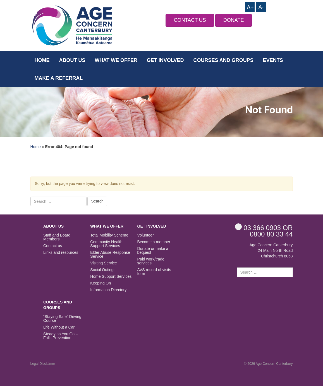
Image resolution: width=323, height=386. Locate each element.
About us (72, 60)
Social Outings (102, 270)
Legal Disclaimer (42, 364)
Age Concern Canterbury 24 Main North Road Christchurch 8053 (271, 250)
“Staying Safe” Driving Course (62, 319)
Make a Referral (59, 78)
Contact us (52, 246)
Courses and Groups (223, 60)
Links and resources (60, 252)
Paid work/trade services (150, 261)
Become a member (153, 242)
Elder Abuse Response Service (110, 254)
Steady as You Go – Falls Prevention (60, 336)
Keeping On (100, 283)
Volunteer (145, 235)
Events (273, 60)
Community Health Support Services (106, 244)
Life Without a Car (59, 327)
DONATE (233, 20)
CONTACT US (190, 20)
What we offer (116, 60)
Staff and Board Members (56, 237)
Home (42, 60)
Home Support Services (110, 276)
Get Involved (165, 60)
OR (264, 227)
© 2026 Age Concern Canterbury (268, 364)
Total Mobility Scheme (109, 235)
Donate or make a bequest (152, 251)
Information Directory (108, 290)
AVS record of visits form (154, 272)
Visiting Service (103, 263)
